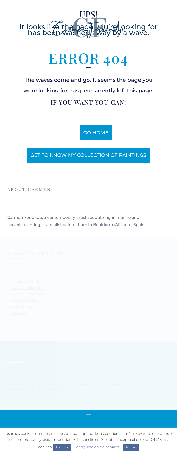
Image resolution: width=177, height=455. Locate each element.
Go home (95, 133)
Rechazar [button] (62, 447)
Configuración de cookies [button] (96, 447)
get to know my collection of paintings (88, 155)
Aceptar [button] (130, 447)
